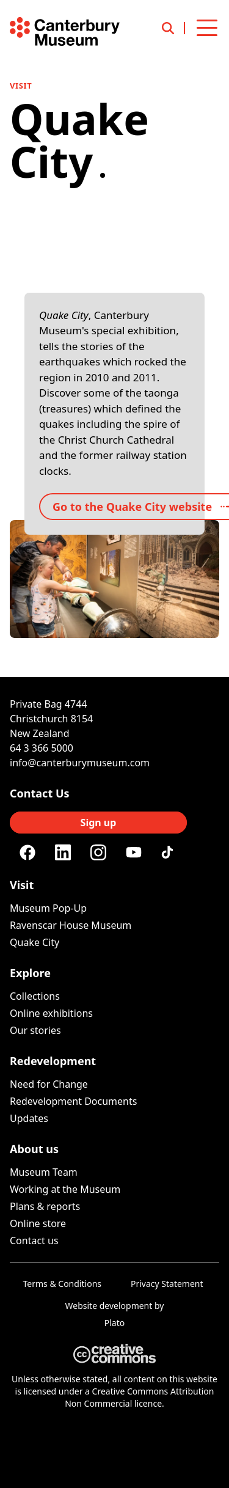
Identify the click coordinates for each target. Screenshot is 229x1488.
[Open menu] (207, 28)
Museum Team (44, 1172)
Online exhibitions (51, 1013)
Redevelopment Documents (73, 1101)
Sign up (99, 822)
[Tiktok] (169, 852)
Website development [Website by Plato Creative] (109, 1305)
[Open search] (173, 28)
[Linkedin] (63, 852)
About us (34, 1149)
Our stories (35, 1030)
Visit (21, 85)
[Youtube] (134, 852)
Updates (29, 1118)
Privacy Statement (167, 1283)
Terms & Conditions (62, 1283)
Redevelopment (53, 1061)
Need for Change (49, 1084)
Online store (38, 1223)
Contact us (34, 1240)
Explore (30, 973)
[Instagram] (98, 852)
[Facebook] (27, 852)
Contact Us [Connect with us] (40, 793)
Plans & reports (45, 1206)
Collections (35, 996)
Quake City (34, 942)
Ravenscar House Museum (70, 925)
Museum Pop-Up (48, 908)
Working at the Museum (65, 1189)
